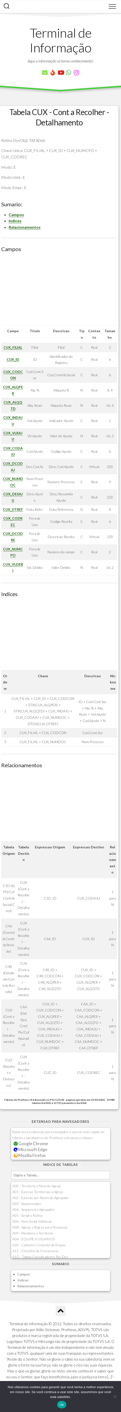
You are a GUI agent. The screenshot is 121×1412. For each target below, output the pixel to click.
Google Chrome (31, 1143)
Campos (16, 214)
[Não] (114, 1396)
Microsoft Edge (31, 1149)
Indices (15, 220)
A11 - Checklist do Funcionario (35, 1251)
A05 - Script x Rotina (27, 1215)
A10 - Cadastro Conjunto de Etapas (39, 1245)
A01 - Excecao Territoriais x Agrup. (37, 1192)
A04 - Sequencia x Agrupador (33, 1209)
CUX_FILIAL (12, 347)
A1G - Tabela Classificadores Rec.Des (40, 1257)
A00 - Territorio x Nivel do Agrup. (36, 1186)
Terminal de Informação (61, 40)
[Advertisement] (59, 290)
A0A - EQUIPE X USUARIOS (33, 1239)
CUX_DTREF (13, 509)
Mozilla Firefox (30, 1155)
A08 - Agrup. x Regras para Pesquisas (40, 1227)
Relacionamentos (25, 227)
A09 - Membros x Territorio (32, 1233)
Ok (62, 1405)
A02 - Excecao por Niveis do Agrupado (40, 1198)
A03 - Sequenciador (26, 1204)
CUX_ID (13, 359)
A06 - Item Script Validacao (32, 1221)
